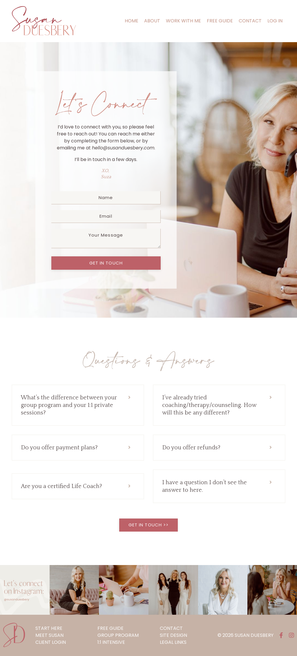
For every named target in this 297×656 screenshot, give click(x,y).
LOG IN (274, 20)
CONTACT (250, 20)
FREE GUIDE (220, 20)
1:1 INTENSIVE (111, 642)
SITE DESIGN (173, 635)
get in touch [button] (106, 263)
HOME (131, 20)
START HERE (48, 628)
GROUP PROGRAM (118, 635)
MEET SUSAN (49, 635)
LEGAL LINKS (173, 642)
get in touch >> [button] (148, 525)
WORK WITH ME (183, 20)
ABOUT (152, 20)
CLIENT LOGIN (50, 642)
